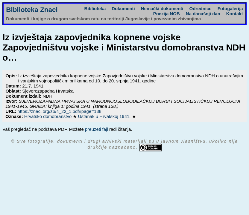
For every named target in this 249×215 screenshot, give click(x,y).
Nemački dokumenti (162, 8)
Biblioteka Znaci (32, 9)
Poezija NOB (166, 13)
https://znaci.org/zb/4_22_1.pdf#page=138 (59, 111)
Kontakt (234, 13)
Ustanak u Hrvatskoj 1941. (105, 116)
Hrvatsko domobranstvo (48, 116)
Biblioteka (95, 8)
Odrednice (200, 8)
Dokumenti (123, 8)
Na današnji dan (203, 13)
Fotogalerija (230, 8)
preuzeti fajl (96, 129)
